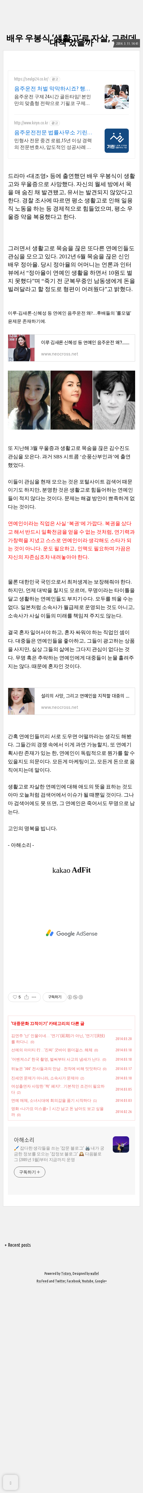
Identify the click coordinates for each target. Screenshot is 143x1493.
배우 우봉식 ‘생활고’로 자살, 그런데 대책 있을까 (71, 40)
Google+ (101, 1485)
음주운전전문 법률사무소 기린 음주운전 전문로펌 (50, 132)
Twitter (60, 1485)
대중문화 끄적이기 (29, 1227)
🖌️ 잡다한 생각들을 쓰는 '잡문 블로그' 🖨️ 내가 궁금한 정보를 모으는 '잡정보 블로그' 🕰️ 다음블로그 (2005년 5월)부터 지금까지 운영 (59, 1357)
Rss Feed (42, 1485)
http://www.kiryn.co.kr (31, 122)
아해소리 (24, 1344)
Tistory (66, 1477)
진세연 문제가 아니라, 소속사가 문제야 (45, 1281)
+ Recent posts (18, 1448)
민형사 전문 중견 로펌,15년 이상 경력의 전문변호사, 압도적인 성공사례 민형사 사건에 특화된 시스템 (53, 144)
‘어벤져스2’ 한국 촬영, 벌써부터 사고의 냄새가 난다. (56, 1263)
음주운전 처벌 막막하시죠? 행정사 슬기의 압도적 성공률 (52, 88)
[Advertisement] (71, 195)
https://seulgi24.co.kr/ (31, 79)
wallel (94, 1477)
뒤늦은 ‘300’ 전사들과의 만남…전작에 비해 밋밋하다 (56, 1272)
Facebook (73, 1485)
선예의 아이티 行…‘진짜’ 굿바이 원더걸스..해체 (52, 1253)
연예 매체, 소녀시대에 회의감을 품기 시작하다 (51, 1304)
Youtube (87, 1485)
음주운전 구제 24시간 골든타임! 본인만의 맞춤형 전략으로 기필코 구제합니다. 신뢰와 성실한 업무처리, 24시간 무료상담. (53, 100)
